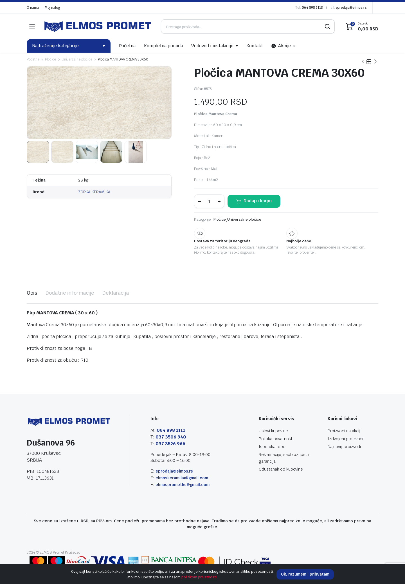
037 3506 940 (171, 437)
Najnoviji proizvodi (344, 446)
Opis (32, 293)
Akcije (281, 45)
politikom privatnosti (198, 577)
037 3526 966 (170, 444)
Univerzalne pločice (77, 59)
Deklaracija (115, 293)
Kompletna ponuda (163, 45)
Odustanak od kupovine (281, 469)
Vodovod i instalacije (212, 45)
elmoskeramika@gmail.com (182, 477)
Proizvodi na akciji (344, 430)
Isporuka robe (272, 446)
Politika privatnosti (276, 438)
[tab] (32, 293)
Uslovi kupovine (273, 430)
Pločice (50, 59)
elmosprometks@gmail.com (183, 484)
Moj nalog (52, 7)
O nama (33, 7)
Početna (127, 45)
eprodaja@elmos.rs (351, 7)
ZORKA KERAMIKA (94, 191)
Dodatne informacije (70, 293)
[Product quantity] (209, 201)
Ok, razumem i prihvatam (305, 574)
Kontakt (254, 45)
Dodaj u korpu (258, 200)
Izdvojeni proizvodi (345, 438)
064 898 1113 (312, 7)
